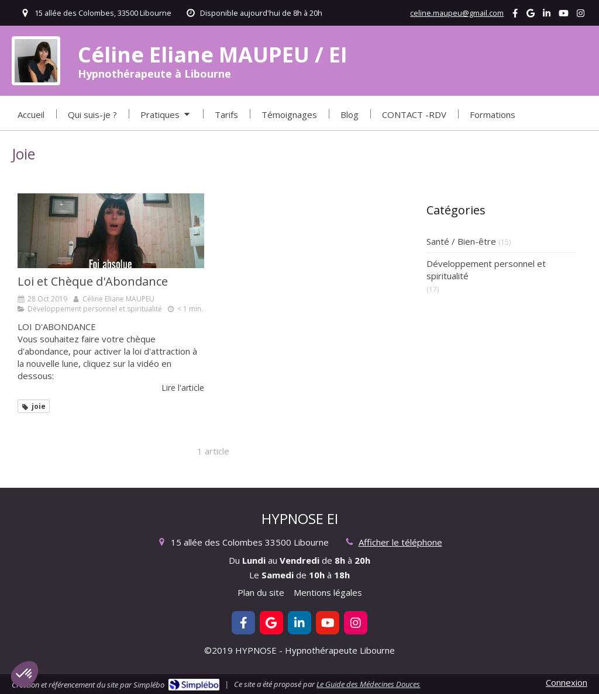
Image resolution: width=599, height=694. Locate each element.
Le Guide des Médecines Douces (368, 684)
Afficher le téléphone (400, 542)
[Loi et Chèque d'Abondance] (111, 230)
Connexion (566, 682)
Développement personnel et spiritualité (486, 270)
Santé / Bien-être (461, 241)
